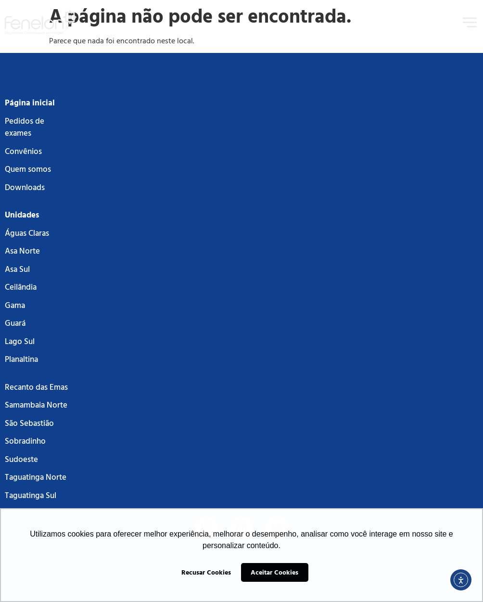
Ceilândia (21, 287)
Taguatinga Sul (30, 495)
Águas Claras (27, 233)
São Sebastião (29, 423)
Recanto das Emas (36, 387)
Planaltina (21, 359)
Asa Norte (22, 250)
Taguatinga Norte (35, 477)
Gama (15, 305)
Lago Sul (20, 341)
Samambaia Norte (36, 404)
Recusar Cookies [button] (206, 572)
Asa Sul (17, 269)
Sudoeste (21, 459)
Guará (15, 323)
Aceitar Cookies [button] (274, 572)
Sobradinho (25, 441)
